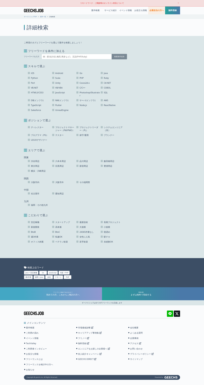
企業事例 (134, 338)
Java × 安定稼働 (31, 273)
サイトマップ (136, 359)
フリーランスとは (34, 359)
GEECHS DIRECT (87, 359)
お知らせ (30, 369)
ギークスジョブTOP (30, 17)
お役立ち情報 (140, 10)
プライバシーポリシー (142, 353)
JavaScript (53, 273)
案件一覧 (43, 17)
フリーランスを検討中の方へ (39, 364)
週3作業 (28, 277)
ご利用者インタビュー (36, 348)
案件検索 (95, 10)
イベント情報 (125, 10)
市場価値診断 (85, 327)
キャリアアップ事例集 (90, 332)
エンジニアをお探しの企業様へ (94, 348)
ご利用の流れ (32, 332)
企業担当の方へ (156, 10)
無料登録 (172, 10)
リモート (58, 277)
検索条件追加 (119, 56)
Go (43, 273)
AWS (49, 277)
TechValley (31, 343)
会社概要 (134, 327)
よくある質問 (136, 332)
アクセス (135, 343)
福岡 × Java (39, 277)
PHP (67, 277)
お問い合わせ (136, 348)
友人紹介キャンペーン (90, 353)
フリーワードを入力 (31, 57)
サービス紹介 (110, 10)
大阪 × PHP (64, 273)
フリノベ (83, 338)
